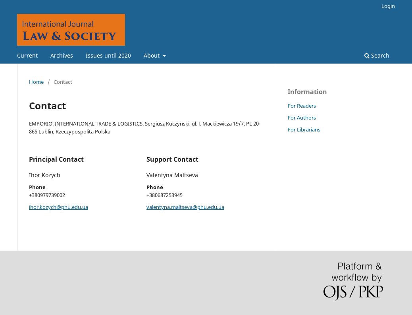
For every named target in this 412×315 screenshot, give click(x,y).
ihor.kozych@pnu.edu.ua (58, 207)
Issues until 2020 (108, 55)
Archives (61, 55)
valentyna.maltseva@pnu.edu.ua (185, 207)
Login (388, 6)
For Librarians (304, 129)
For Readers (302, 105)
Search (376, 55)
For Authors (302, 117)
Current (27, 55)
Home (36, 81)
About (152, 55)
